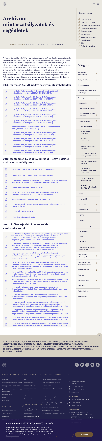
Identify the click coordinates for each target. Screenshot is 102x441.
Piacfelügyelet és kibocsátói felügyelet (85, 263)
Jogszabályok (83, 103)
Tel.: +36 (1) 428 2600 (77, 386)
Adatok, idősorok (7, 413)
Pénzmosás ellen (85, 126)
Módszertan (5, 416)
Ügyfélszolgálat (28, 413)
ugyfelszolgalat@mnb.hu (78, 405)
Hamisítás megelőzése (30, 385)
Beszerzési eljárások (29, 398)
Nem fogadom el (64, 434)
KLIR (25, 379)
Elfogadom (84, 434)
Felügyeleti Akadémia (85, 80)
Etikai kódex (5, 400)
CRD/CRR (82, 204)
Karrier (4, 397)
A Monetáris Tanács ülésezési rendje (12, 382)
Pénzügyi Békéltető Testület (31, 416)
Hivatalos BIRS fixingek (48, 400)
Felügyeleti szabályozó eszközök (87, 115)
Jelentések (5, 379)
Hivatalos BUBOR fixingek (49, 397)
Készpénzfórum (28, 382)
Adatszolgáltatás (83, 269)
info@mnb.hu (75, 392)
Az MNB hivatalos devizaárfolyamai (51, 379)
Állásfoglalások (84, 121)
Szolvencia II (83, 210)
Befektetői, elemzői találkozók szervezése (53, 413)
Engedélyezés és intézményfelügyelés (85, 256)
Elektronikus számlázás (30, 388)
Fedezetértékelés (46, 385)
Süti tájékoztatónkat (12, 436)
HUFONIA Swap (46, 394)
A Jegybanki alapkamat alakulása (51, 382)
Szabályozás (82, 98)
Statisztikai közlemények (9, 410)
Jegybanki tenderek (29, 396)
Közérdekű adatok (7, 394)
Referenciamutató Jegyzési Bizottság (52, 388)
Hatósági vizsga (83, 280)
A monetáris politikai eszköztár (50, 410)
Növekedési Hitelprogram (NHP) (50, 407)
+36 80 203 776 (76, 402)
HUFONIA (44, 391)
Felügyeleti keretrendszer (82, 73)
